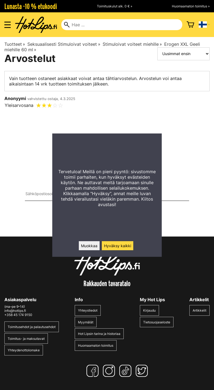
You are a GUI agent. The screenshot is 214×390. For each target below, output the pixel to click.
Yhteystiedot (87, 310)
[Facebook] (93, 371)
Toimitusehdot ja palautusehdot (32, 327)
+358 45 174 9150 (18, 315)
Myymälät (85, 322)
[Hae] (121, 24)
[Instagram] (110, 371)
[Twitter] (143, 371)
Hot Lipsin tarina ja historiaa (99, 334)
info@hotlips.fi (15, 311)
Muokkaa (89, 245)
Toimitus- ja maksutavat (26, 339)
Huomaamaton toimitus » (191, 6)
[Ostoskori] (190, 25)
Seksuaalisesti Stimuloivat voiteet (63, 44)
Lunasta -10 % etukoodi (30, 6)
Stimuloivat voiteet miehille (132, 44)
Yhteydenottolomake (24, 350)
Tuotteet (14, 44)
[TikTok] (126, 371)
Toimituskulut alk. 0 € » (114, 6)
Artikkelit (199, 310)
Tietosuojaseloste (156, 322)
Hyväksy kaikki (117, 245)
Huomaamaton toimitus (95, 345)
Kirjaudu (149, 310)
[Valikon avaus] (7, 25)
